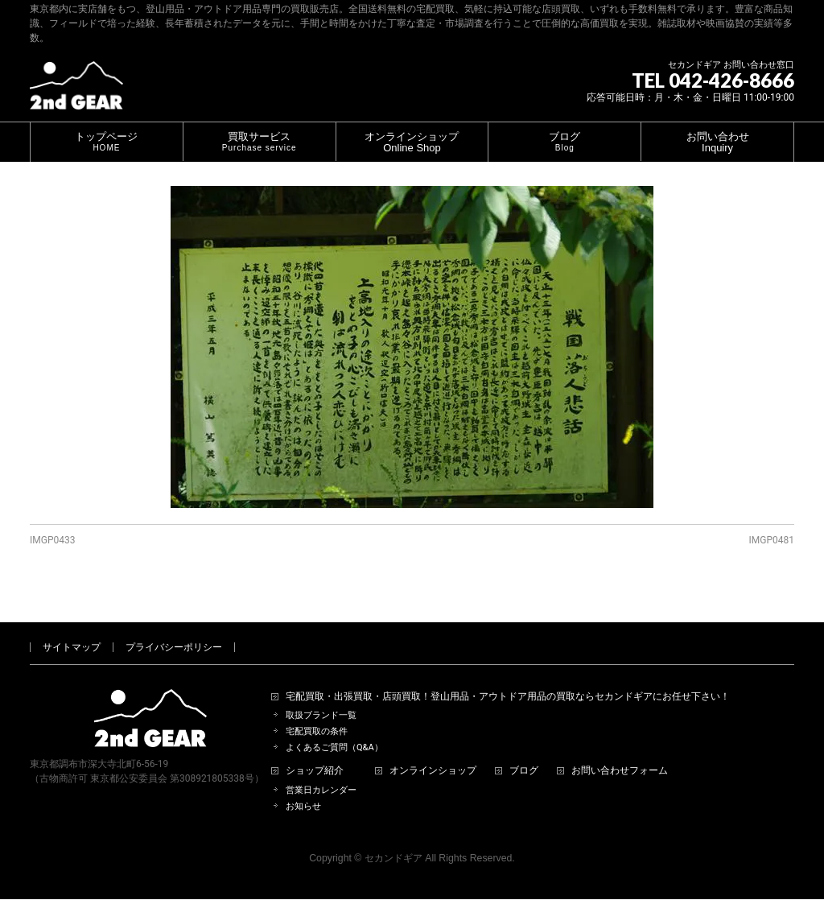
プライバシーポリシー (174, 628)
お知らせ (303, 787)
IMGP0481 (771, 540)
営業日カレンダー (321, 771)
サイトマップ (72, 628)
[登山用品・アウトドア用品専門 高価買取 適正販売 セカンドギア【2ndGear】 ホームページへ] (76, 91)
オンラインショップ (432, 752)
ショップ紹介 (315, 752)
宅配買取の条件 (317, 713)
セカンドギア (393, 839)
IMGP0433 (52, 540)
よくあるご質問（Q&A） (334, 729)
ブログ (523, 752)
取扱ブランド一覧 (321, 697)
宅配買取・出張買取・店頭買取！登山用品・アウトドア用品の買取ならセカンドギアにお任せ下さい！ (508, 678)
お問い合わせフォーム (619, 752)
